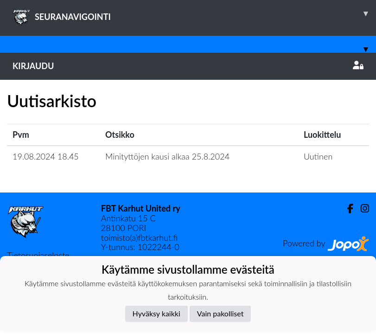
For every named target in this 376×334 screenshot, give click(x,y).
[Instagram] (361, 208)
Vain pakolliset (220, 313)
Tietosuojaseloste (38, 255)
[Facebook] (346, 208)
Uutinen (318, 156)
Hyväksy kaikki (156, 313)
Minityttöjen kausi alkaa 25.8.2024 (167, 156)
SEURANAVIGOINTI (194, 13)
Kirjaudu (188, 66)
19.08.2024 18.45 (46, 156)
